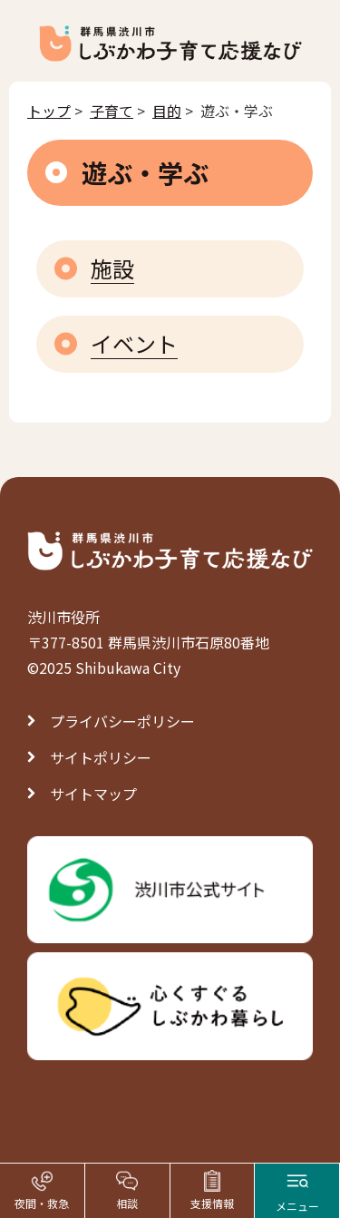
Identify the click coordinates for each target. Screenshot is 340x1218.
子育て (111, 111)
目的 (166, 111)
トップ (49, 111)
